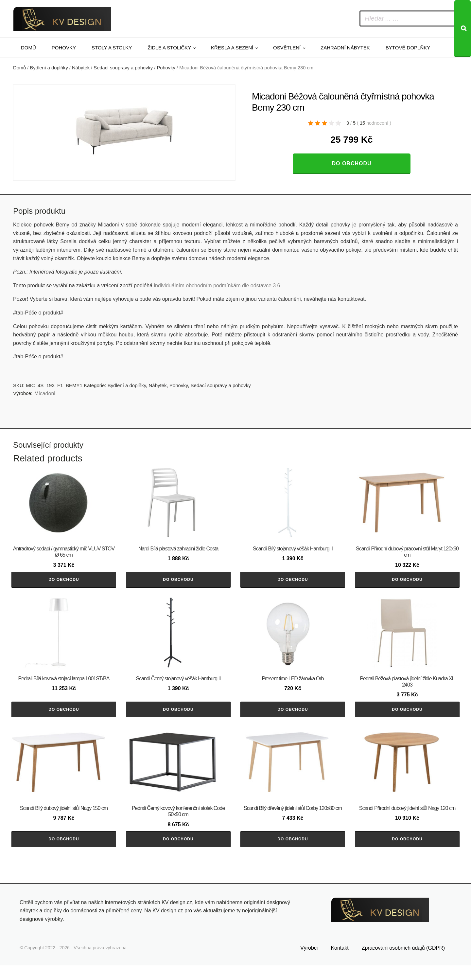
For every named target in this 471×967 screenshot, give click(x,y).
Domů (28, 47)
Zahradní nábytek (345, 47)
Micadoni (44, 393)
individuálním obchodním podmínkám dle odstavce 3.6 (217, 285)
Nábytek (81, 67)
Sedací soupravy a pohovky (123, 67)
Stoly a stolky (112, 47)
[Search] (462, 28)
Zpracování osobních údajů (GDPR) (403, 950)
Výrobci (309, 950)
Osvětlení (287, 47)
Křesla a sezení (232, 47)
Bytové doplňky (408, 47)
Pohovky (64, 47)
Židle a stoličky (169, 47)
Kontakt (339, 950)
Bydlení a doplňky (49, 67)
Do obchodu (351, 163)
